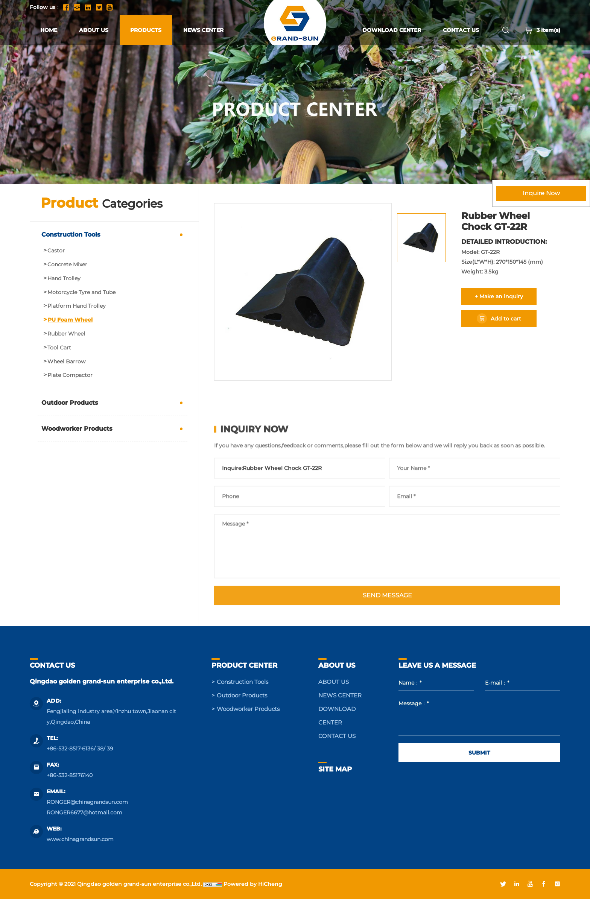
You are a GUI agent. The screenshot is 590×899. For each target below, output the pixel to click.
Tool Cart (59, 348)
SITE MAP (335, 769)
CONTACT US (461, 30)
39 (110, 748)
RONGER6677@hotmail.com (84, 812)
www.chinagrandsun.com (80, 839)
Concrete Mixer (67, 264)
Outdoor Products (69, 402)
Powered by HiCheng (253, 884)
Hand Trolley (64, 278)
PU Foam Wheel (70, 320)
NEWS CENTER (203, 30)
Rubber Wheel (66, 334)
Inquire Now (541, 193)
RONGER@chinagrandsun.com (87, 802)
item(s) (542, 30)
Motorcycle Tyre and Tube (81, 292)
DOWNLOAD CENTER (391, 30)
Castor (56, 251)
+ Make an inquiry (499, 296)
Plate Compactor (70, 375)
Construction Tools (70, 234)
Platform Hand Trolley (76, 306)
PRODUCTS (145, 30)
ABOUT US (93, 30)
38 (100, 748)
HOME (48, 30)
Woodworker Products (77, 428)
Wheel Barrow (66, 361)
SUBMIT (479, 752)
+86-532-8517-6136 (70, 748)
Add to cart (506, 318)
